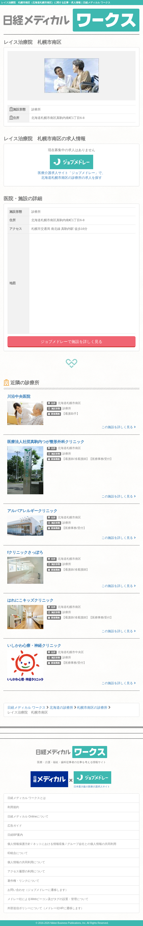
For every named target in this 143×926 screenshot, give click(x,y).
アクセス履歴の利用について (26, 871)
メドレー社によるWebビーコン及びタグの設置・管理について (47, 899)
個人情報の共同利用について (26, 862)
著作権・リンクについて (23, 880)
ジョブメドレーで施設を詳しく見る (71, 342)
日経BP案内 (15, 834)
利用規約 (13, 807)
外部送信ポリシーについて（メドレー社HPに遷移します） (45, 908)
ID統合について (17, 853)
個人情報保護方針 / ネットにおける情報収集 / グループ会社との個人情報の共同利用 (61, 844)
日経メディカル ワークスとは (26, 798)
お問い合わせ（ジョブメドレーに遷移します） (37, 890)
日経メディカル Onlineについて (27, 816)
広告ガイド (14, 825)
